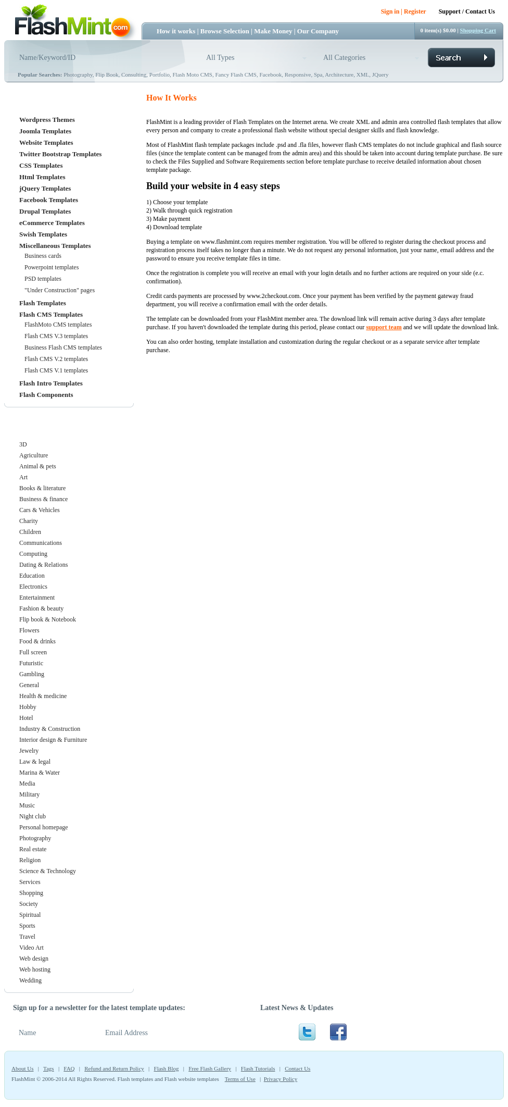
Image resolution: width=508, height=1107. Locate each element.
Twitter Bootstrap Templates (60, 154)
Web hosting (34, 969)
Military (29, 794)
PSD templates (42, 278)
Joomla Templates (45, 131)
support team (383, 327)
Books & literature (42, 488)
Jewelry (29, 750)
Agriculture (33, 455)
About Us (22, 1068)
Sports (27, 925)
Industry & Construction (49, 728)
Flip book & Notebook (47, 619)
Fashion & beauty (41, 608)
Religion (30, 860)
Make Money (273, 31)
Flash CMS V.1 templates (56, 370)
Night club (32, 816)
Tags (48, 1068)
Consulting (133, 74)
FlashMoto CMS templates (58, 324)
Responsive (298, 74)
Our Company (318, 31)
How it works (176, 31)
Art (23, 477)
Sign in (390, 11)
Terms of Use (240, 1079)
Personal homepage (43, 827)
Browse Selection (224, 31)
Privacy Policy (280, 1079)
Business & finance (43, 499)
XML (363, 74)
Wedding (30, 980)
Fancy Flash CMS (235, 74)
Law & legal (34, 761)
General (29, 685)
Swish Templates (43, 234)
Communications (40, 542)
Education (32, 575)
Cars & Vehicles (39, 510)
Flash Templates (42, 303)
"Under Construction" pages (59, 290)
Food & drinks (37, 641)
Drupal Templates (45, 211)
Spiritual (30, 914)
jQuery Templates (45, 188)
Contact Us (297, 1068)
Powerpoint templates (51, 267)
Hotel (26, 718)
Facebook (270, 74)
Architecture (339, 74)
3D (23, 444)
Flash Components (46, 395)
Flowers (29, 630)
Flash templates (136, 1079)
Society (28, 903)
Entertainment (37, 597)
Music (27, 805)
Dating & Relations (43, 564)
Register (415, 11)
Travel (27, 936)
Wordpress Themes (47, 119)
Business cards (42, 255)
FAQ (68, 1068)
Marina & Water (39, 772)
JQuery (380, 74)
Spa (318, 74)
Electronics (33, 586)
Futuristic (31, 663)
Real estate (32, 849)
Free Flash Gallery (209, 1068)
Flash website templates (191, 1079)
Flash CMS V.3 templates (56, 336)
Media (27, 783)
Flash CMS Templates (51, 314)
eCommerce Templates (52, 223)
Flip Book (106, 74)
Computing (33, 553)
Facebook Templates (48, 200)
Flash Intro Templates (51, 383)
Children (30, 532)
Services (30, 882)
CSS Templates (40, 165)
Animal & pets (37, 466)
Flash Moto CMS (192, 74)
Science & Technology (47, 871)
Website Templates (46, 142)
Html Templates (42, 177)
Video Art (31, 947)
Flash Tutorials (258, 1068)
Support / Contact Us (467, 11)
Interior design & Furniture (53, 739)
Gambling (31, 674)
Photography (78, 74)
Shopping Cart (478, 30)
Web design (33, 958)
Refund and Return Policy (114, 1068)
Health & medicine (43, 696)
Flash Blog (166, 1068)
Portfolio (159, 74)
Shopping (31, 893)
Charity (28, 521)
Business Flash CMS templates (63, 347)
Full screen (33, 652)
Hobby (27, 707)
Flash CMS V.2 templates (56, 359)
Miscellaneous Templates (55, 246)
